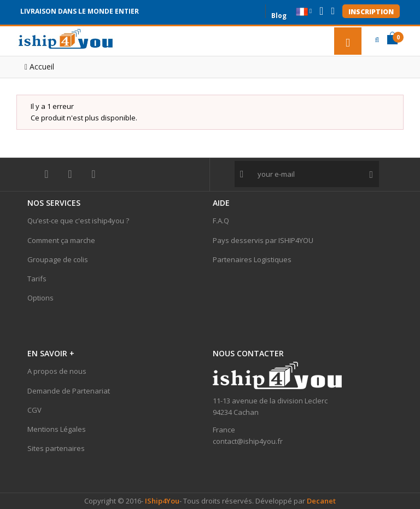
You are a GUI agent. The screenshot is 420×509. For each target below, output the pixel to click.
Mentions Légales (56, 429)
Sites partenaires (56, 448)
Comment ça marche (61, 240)
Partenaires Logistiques (252, 259)
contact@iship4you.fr (248, 441)
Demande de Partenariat (68, 391)
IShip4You (161, 501)
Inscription (371, 11)
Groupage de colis (57, 259)
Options (40, 298)
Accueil (39, 66)
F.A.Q (221, 220)
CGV (34, 410)
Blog (279, 14)
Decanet (321, 501)
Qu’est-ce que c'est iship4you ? (78, 220)
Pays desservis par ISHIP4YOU (263, 240)
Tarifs (36, 279)
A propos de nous (56, 371)
